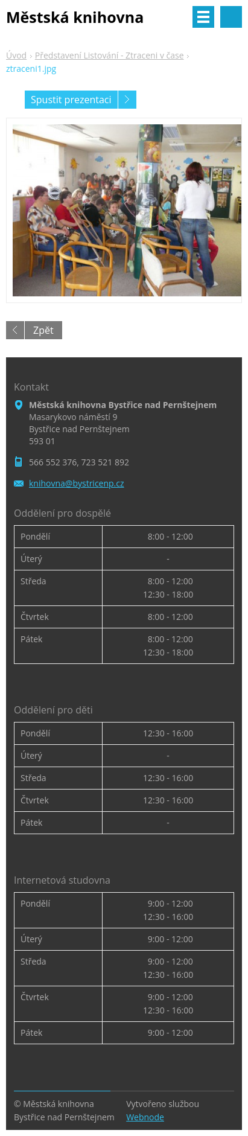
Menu (203, 17)
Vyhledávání (231, 17)
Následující (127, 100)
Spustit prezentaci (71, 99)
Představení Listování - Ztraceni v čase (109, 55)
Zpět (43, 330)
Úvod (16, 55)
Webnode (145, 1117)
